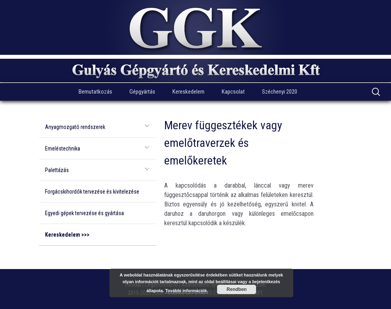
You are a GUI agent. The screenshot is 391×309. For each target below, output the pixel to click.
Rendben (237, 289)
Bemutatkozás (95, 91)
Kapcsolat (233, 91)
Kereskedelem (188, 91)
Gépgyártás (142, 91)
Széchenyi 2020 (279, 91)
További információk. (186, 290)
